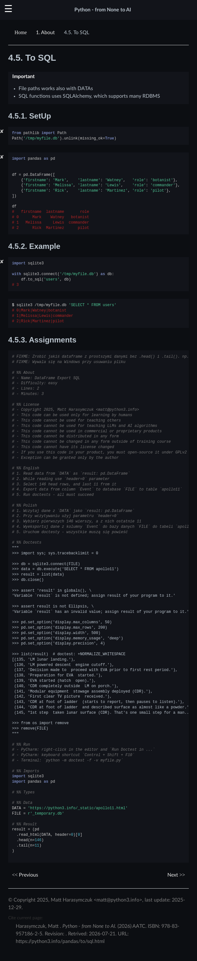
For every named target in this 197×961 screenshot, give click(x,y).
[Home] (21, 32)
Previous (25, 875)
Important (23, 76)
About (45, 32)
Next (176, 875)
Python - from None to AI (102, 9)
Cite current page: (25, 917)
